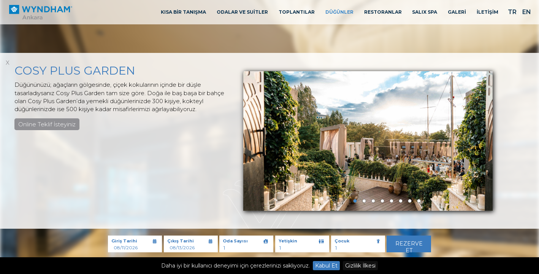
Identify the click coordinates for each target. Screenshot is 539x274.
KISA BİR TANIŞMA (183, 12)
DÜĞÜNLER (339, 12)
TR (512, 12)
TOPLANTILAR (297, 12)
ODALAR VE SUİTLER (242, 12)
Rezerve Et (409, 246)
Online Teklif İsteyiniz (47, 124)
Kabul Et (326, 265)
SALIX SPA (424, 12)
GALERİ (457, 12)
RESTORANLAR (383, 12)
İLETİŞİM (487, 12)
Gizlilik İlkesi (360, 265)
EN (526, 12)
